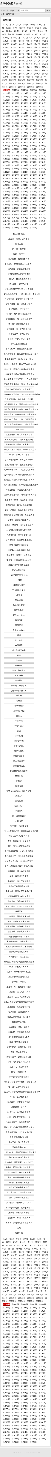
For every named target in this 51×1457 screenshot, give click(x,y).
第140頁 (33, 103)
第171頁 (42, 123)
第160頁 (33, 116)
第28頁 (29, 38)
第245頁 (33, 172)
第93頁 (21, 74)
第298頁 (15, 208)
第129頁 (24, 96)
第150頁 (33, 110)
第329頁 (24, 227)
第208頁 (15, 149)
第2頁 (12, 24)
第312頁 (6, 218)
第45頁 (21, 47)
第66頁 (45, 57)
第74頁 (14, 64)
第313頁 (15, 218)
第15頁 (17, 31)
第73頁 (6, 64)
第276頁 (42, 191)
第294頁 (24, 205)
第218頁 (15, 155)
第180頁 (33, 129)
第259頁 (24, 182)
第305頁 (33, 211)
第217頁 (6, 155)
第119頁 (24, 90)
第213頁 (15, 152)
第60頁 (45, 54)
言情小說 (10, 14)
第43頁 (6, 47)
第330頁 (33, 227)
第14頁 (9, 31)
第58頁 (29, 54)
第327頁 (6, 227)
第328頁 (15, 227)
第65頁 (37, 57)
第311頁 (42, 214)
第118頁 (15, 90)
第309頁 (24, 214)
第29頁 (37, 38)
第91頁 (6, 74)
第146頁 (42, 106)
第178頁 (15, 129)
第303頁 (15, 211)
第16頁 (25, 31)
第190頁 (33, 136)
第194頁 (24, 139)
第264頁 (24, 185)
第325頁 (33, 224)
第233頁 (15, 165)
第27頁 (21, 38)
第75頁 (21, 64)
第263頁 (15, 185)
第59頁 (37, 54)
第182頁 (6, 133)
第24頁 (43, 34)
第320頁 (33, 221)
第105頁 (30, 80)
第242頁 (6, 172)
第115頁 (30, 87)
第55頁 (6, 54)
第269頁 (24, 188)
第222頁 (6, 159)
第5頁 (32, 24)
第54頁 (45, 51)
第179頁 (24, 129)
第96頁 (45, 74)
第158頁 (15, 116)
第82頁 (29, 67)
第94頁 (29, 74)
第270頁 (33, 188)
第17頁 (32, 31)
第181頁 (42, 129)
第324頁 (24, 224)
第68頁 (14, 60)
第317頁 (6, 221)
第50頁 (14, 51)
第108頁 (12, 83)
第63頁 (21, 57)
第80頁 (14, 67)
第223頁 (15, 159)
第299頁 (24, 208)
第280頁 (33, 195)
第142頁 (6, 106)
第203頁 (15, 146)
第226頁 (42, 159)
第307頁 (6, 214)
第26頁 (14, 38)
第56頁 (14, 54)
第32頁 (14, 41)
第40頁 (29, 44)
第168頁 (15, 123)
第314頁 (24, 218)
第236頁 (42, 165)
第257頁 (6, 182)
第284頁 (24, 198)
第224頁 (24, 159)
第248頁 (15, 175)
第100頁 (29, 77)
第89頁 (37, 70)
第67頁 (6, 60)
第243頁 (15, 172)
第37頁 (6, 44)
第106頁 (39, 80)
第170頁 (33, 123)
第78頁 (45, 64)
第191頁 (42, 136)
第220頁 (33, 155)
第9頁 (15, 28)
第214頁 (24, 152)
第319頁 (24, 221)
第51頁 (21, 51)
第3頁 (18, 24)
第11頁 (30, 28)
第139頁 (24, 103)
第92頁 (14, 74)
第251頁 (42, 175)
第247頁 (6, 175)
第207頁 (6, 149)
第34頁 (29, 41)
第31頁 (6, 41)
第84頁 (45, 67)
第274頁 (24, 191)
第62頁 (14, 57)
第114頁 (21, 87)
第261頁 (42, 182)
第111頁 (39, 83)
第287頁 (6, 201)
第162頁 (6, 119)
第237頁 (6, 169)
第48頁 (45, 47)
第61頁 (6, 57)
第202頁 (6, 146)
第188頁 (15, 136)
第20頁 (11, 34)
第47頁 (37, 47)
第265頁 (33, 185)
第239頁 (24, 169)
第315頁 (33, 218)
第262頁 (6, 185)
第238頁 (15, 169)
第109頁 (21, 83)
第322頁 (6, 224)
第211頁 (42, 149)
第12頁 (38, 28)
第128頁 (15, 96)
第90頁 (45, 70)
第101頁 (38, 77)
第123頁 (15, 93)
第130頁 (33, 96)
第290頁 (33, 201)
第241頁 (42, 169)
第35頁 (37, 41)
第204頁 (24, 146)
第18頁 (40, 31)
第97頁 (6, 77)
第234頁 (24, 165)
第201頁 (42, 142)
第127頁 (6, 96)
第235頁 (33, 165)
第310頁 (33, 214)
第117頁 (6, 90)
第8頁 (8, 28)
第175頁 (33, 126)
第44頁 (14, 47)
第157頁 (6, 116)
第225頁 (33, 159)
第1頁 (5, 24)
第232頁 (6, 165)
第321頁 (42, 221)
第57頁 (21, 54)
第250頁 (33, 175)
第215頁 (33, 152)
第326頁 (42, 224)
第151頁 (42, 110)
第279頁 (24, 195)
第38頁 (14, 44)
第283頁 (15, 198)
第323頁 (15, 224)
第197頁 (6, 142)
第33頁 (21, 41)
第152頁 (6, 113)
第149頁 (24, 110)
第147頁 (6, 110)
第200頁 (33, 142)
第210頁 (33, 149)
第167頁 (6, 123)
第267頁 (6, 188)
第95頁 (37, 74)
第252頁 (6, 178)
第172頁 (6, 126)
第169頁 (24, 123)
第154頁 (24, 113)
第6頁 (39, 24)
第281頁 (42, 195)
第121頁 (42, 90)
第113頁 (12, 87)
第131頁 (42, 96)
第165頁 (33, 119)
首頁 (12, 11)
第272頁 (6, 191)
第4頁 (25, 24)
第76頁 (29, 64)
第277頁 (6, 195)
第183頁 (15, 133)
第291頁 (42, 201)
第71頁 (37, 60)
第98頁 (14, 77)
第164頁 (24, 119)
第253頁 (15, 178)
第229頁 (24, 162)
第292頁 (6, 205)
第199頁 (24, 142)
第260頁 (33, 182)
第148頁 (15, 110)
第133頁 (15, 100)
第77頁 (37, 64)
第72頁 (45, 60)
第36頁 (45, 41)
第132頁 (6, 100)
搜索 (48, 10)
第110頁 (30, 83)
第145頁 (33, 106)
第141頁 (42, 103)
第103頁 (12, 80)
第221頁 (42, 155)
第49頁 (6, 51)
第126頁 (42, 93)
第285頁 (33, 198)
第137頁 (6, 103)
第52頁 (29, 51)
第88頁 (29, 70)
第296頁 (42, 205)
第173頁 (15, 126)
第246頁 (42, 172)
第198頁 (15, 142)
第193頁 (15, 139)
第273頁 (15, 191)
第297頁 (6, 208)
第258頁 (15, 182)
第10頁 (22, 28)
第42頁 (45, 44)
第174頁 (24, 126)
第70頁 (29, 60)
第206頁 (42, 146)
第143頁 (15, 106)
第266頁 (42, 185)
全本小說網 (6, 3)
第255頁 (33, 178)
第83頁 (37, 67)
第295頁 (33, 205)
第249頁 (24, 175)
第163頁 (15, 119)
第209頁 (24, 149)
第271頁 (42, 188)
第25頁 (6, 38)
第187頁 (6, 136)
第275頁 (33, 191)
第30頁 (45, 38)
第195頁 (33, 139)
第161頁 (42, 116)
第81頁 (21, 67)
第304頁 (24, 211)
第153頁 (15, 113)
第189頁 (24, 136)
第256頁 (42, 178)
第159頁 (24, 116)
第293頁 (15, 205)
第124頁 (24, 93)
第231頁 (42, 162)
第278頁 (15, 195)
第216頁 (42, 152)
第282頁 (6, 198)
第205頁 (33, 146)
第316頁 (42, 218)
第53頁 (37, 51)
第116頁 (39, 87)
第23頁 (35, 34)
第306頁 (42, 211)
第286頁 (42, 198)
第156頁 (42, 113)
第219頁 (24, 155)
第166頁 (42, 119)
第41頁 (37, 44)
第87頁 (21, 70)
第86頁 (14, 70)
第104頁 (21, 80)
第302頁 (6, 211)
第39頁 (21, 44)
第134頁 (24, 100)
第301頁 (42, 208)
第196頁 (42, 139)
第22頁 (27, 34)
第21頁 (19, 34)
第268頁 (15, 188)
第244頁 (24, 172)
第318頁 (15, 221)
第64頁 (29, 57)
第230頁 (33, 162)
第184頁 (24, 133)
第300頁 (33, 208)
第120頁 (33, 90)
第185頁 (33, 133)
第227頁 (6, 162)
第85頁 (6, 70)
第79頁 (6, 67)
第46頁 (29, 47)
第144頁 (24, 106)
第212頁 (6, 152)
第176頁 (42, 126)
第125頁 (33, 93)
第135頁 (33, 100)
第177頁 (6, 129)
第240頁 (33, 169)
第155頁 (33, 113)
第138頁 (15, 103)
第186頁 (42, 133)
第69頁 (21, 60)
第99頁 (21, 77)
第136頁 (42, 100)
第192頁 (6, 139)
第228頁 (15, 162)
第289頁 (24, 201)
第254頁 (24, 178)
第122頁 (6, 93)
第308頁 (15, 214)
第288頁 (15, 201)
